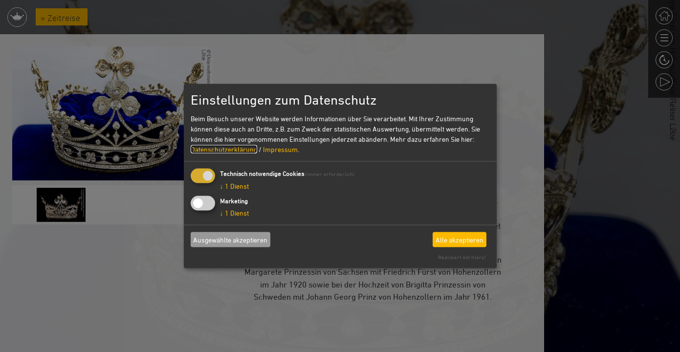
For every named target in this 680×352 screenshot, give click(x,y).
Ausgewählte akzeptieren (230, 239)
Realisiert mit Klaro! (462, 257)
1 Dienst (234, 186)
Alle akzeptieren (459, 239)
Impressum (280, 149)
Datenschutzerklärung (224, 149)
